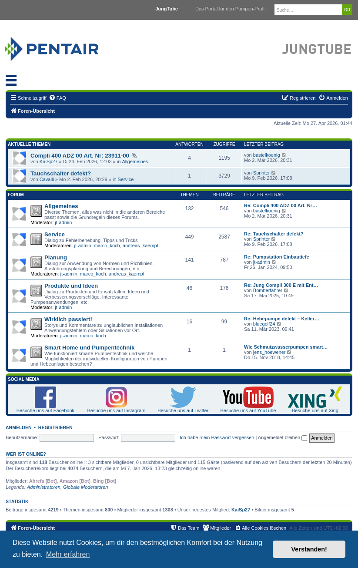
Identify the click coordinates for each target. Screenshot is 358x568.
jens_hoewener (269, 352)
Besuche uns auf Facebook (45, 410)
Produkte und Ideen (71, 285)
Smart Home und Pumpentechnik (89, 347)
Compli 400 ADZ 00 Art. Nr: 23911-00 (79, 155)
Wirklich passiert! (68, 319)
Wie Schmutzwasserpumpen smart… (286, 347)
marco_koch (107, 245)
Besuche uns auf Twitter (182, 410)
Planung (55, 257)
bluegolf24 (264, 323)
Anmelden (19, 427)
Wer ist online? (26, 454)
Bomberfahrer (267, 290)
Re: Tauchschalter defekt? (274, 233)
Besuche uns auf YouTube (248, 410)
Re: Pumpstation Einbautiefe (276, 256)
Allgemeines (135, 161)
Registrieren (55, 427)
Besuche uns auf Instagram (116, 410)
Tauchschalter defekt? (60, 173)
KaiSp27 (49, 161)
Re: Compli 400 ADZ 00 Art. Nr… (280, 205)
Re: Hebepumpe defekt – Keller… (281, 318)
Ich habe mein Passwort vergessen (217, 437)
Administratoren (43, 487)
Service (126, 179)
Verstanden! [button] (309, 549)
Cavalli (47, 179)
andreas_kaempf (140, 245)
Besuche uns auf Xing (315, 410)
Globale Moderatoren (85, 487)
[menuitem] (57, 98)
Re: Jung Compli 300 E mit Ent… (281, 285)
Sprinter (261, 172)
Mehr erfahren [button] (68, 554)
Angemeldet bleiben (282, 437)
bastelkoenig (266, 155)
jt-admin (63, 222)
